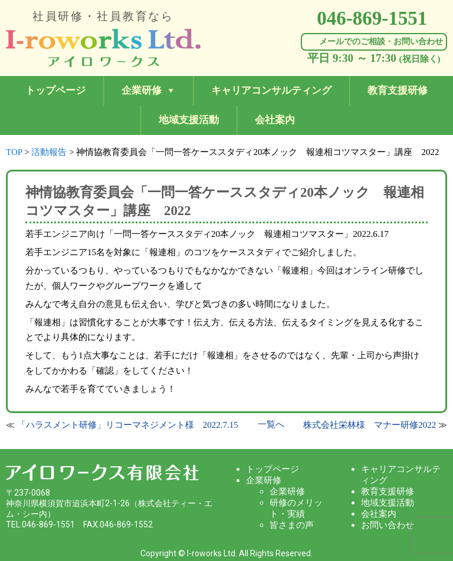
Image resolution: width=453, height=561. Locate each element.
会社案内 (275, 120)
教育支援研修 (397, 90)
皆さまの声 (292, 525)
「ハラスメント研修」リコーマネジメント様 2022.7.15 (127, 425)
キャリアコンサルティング (271, 90)
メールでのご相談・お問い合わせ (381, 41)
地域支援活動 (189, 120)
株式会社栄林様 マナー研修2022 (369, 425)
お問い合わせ (387, 525)
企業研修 (142, 90)
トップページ (55, 90)
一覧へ (271, 424)
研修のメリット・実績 (296, 508)
